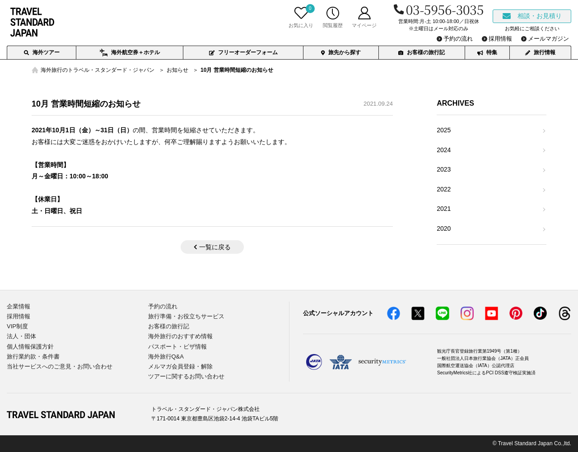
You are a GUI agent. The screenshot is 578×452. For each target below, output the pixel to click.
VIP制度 (17, 326)
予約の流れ (162, 306)
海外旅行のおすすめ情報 (180, 336)
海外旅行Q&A (166, 356)
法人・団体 (21, 336)
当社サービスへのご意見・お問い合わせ (59, 366)
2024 (444, 150)
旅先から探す (341, 52)
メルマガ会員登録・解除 (180, 366)
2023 (444, 169)
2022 (444, 189)
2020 (444, 228)
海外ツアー (42, 52)
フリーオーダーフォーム (243, 52)
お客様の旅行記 (421, 52)
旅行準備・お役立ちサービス (186, 316)
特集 (487, 52)
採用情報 (18, 316)
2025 (444, 130)
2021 (444, 208)
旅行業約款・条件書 (33, 356)
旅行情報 (540, 52)
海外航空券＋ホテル (130, 53)
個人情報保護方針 (30, 346)
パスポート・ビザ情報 (177, 346)
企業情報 (18, 306)
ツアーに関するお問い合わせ (186, 376)
